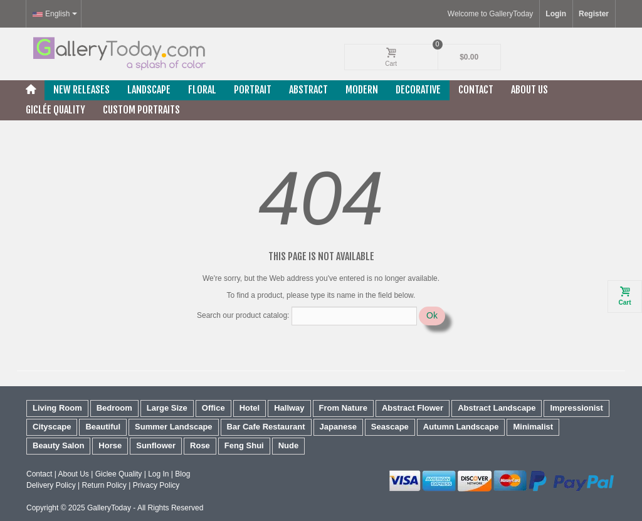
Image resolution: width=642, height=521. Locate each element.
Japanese (338, 426)
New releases (81, 89)
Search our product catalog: (243, 315)
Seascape (390, 426)
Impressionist (576, 408)
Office (213, 408)
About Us (529, 89)
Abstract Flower (412, 408)
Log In (158, 474)
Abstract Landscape (496, 408)
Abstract (308, 89)
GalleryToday (109, 507)
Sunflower (156, 445)
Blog (182, 474)
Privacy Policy (156, 485)
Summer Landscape (174, 426)
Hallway (289, 408)
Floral (202, 89)
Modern (361, 89)
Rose (200, 445)
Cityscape (52, 426)
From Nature (343, 408)
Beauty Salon (58, 445)
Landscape (149, 89)
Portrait (252, 89)
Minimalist (533, 426)
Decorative (418, 89)
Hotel (249, 408)
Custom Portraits (141, 109)
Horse (110, 445)
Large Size (167, 408)
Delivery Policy (51, 485)
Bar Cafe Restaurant (266, 426)
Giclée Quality (55, 109)
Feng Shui (244, 445)
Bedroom (114, 408)
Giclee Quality (118, 474)
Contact (475, 89)
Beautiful (102, 426)
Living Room (57, 408)
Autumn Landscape (461, 426)
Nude (288, 445)
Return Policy (104, 485)
